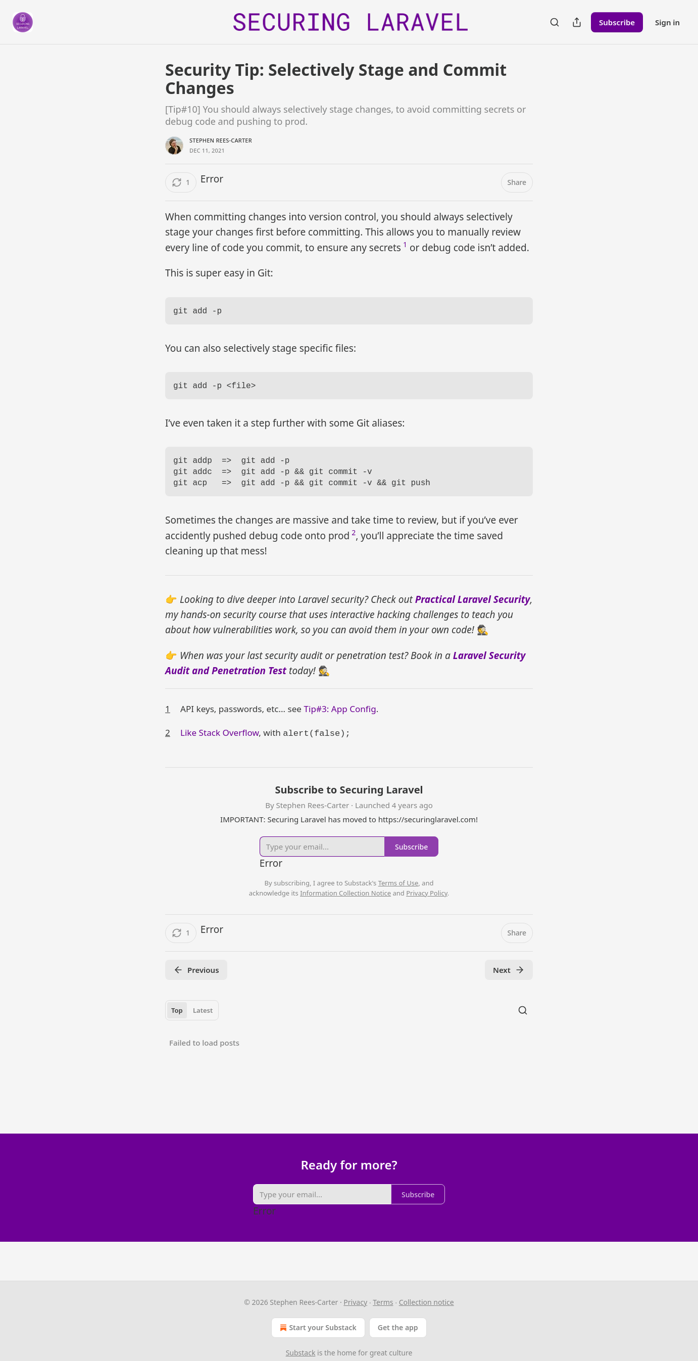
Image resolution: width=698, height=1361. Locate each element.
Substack (301, 1352)
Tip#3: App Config (340, 719)
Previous (196, 979)
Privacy (355, 1302)
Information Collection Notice (345, 902)
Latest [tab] (203, 1019)
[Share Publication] (577, 22)
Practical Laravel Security (472, 609)
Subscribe (617, 22)
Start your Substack (317, 1327)
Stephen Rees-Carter (220, 140)
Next (509, 979)
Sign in (667, 22)
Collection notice (426, 1302)
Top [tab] (177, 1019)
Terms (383, 1302)
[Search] (554, 22)
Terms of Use (398, 892)
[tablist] (192, 1019)
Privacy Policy (426, 902)
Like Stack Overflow (219, 742)
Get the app (398, 1327)
